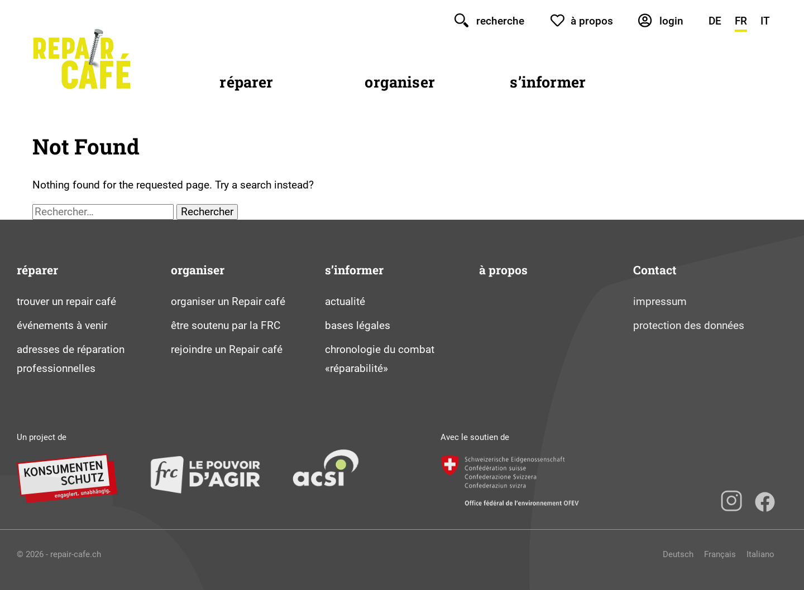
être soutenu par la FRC (225, 325)
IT (765, 20)
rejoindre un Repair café (227, 349)
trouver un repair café (66, 301)
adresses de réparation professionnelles (71, 359)
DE (715, 20)
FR (741, 20)
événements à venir (62, 325)
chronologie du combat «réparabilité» (379, 359)
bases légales (357, 325)
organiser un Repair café (228, 301)
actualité (345, 301)
